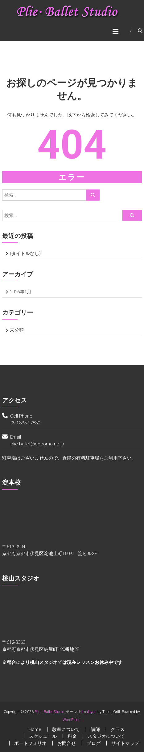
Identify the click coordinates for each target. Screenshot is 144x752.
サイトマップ (125, 743)
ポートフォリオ (30, 743)
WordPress (71, 720)
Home (35, 729)
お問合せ (66, 743)
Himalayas (88, 712)
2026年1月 (20, 292)
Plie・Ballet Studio (49, 712)
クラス (118, 729)
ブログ (94, 743)
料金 (72, 736)
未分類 (17, 330)
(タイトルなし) (25, 253)
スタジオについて (106, 736)
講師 (95, 729)
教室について (66, 729)
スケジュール (43, 736)
